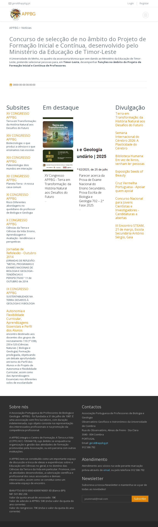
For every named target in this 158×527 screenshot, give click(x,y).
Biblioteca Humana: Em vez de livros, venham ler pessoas (129, 160)
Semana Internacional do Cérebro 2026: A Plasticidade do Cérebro (127, 140)
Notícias (26, 28)
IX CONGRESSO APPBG (17, 291)
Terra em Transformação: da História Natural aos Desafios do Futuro (130, 119)
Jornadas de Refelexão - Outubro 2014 (21, 253)
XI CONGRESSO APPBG (17, 196)
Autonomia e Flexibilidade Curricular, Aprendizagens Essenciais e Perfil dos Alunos (19, 320)
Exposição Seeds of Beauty (129, 173)
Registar (144, 3)
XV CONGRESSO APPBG (17, 115)
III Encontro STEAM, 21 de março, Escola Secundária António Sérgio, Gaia (129, 231)
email (106, 470)
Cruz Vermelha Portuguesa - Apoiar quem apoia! (130, 187)
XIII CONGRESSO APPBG (18, 159)
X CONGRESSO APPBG (16, 222)
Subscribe (140, 499)
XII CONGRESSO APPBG (17, 178)
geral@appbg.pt (98, 443)
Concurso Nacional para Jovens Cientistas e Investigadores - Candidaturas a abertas (129, 208)
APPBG (22, 14)
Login (131, 3)
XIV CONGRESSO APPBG (18, 137)
